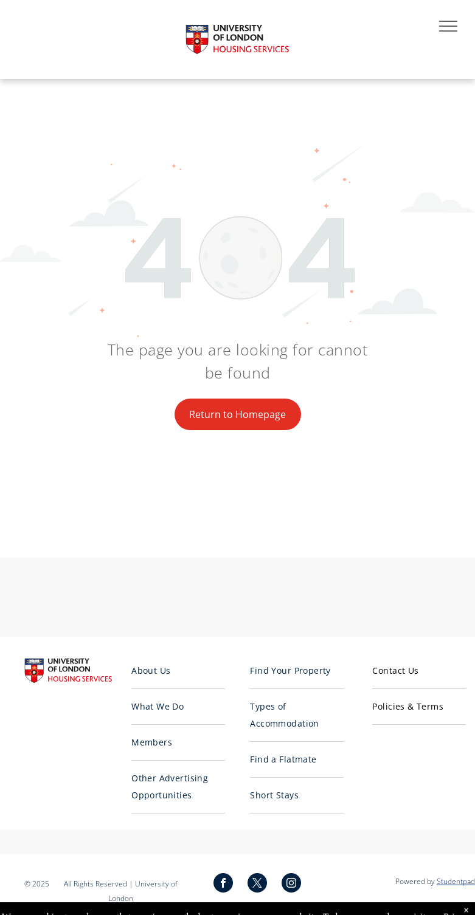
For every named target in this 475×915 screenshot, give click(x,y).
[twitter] (257, 884)
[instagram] (291, 884)
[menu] (448, 26)
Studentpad (456, 881)
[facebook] (223, 884)
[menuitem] (178, 671)
